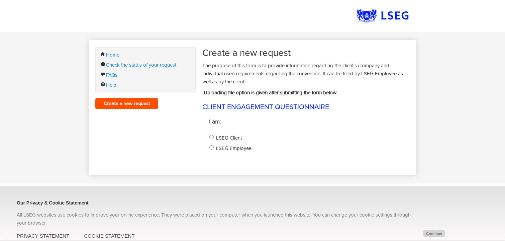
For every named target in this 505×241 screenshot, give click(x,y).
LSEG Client (229, 138)
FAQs (109, 75)
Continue (434, 234)
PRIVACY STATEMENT (43, 236)
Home (110, 55)
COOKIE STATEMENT (109, 236)
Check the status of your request (138, 65)
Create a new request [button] (127, 103)
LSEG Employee (233, 148)
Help (108, 85)
